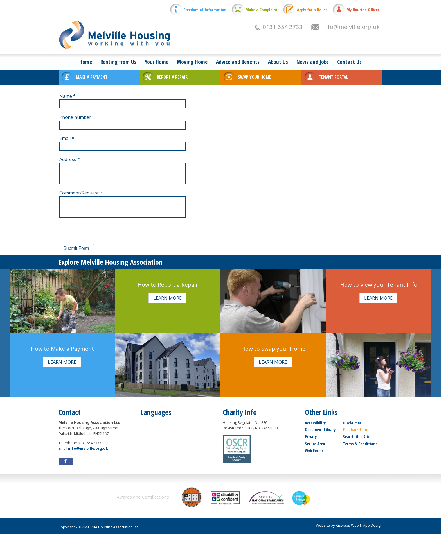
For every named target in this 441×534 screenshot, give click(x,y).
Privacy (311, 436)
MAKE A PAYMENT (91, 77)
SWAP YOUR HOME (254, 77)
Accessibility (315, 423)
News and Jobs (312, 61)
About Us (278, 61)
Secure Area (315, 443)
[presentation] (101, 233)
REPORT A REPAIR (172, 77)
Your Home (156, 61)
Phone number (75, 117)
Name (67, 96)
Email (66, 138)
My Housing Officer (362, 9)
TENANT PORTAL (333, 77)
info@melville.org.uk (351, 27)
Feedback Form (355, 429)
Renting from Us (118, 61)
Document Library (320, 429)
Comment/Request (80, 193)
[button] (76, 248)
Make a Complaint (262, 9)
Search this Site (356, 436)
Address (69, 159)
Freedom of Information (205, 9)
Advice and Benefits (238, 61)
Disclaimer (352, 423)
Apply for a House (312, 9)
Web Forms (314, 450)
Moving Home (192, 61)
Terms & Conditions (360, 443)
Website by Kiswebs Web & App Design (349, 525)
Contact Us (349, 61)
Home (85, 61)
